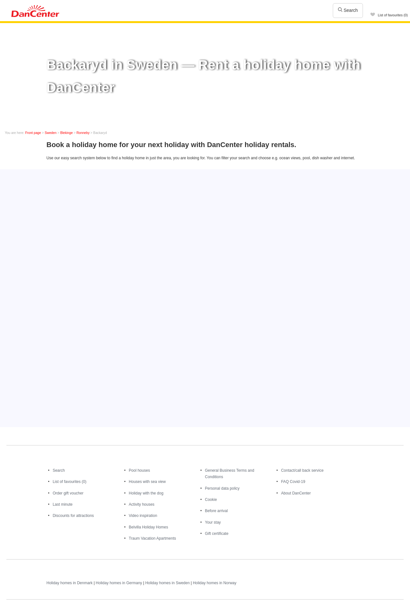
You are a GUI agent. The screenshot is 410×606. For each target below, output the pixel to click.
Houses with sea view (147, 481)
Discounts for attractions (73, 515)
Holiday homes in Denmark (69, 583)
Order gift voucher (68, 493)
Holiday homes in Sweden (167, 583)
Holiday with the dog (146, 493)
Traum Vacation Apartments (152, 538)
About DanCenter (296, 493)
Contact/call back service (302, 470)
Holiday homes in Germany (119, 583)
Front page (33, 133)
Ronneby (83, 133)
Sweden (51, 133)
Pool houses (139, 470)
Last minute (62, 504)
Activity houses (141, 504)
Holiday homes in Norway (214, 583)
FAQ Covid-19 (293, 481)
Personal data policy (222, 488)
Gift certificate (216, 533)
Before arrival (216, 511)
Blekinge (66, 133)
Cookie (211, 499)
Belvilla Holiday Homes (148, 527)
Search (348, 10)
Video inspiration (143, 515)
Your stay (213, 522)
